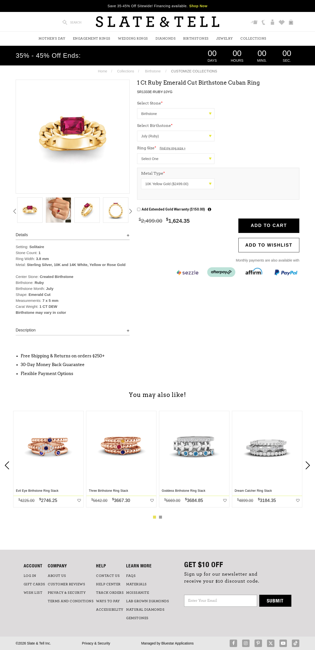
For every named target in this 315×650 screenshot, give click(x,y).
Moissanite (137, 593)
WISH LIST (33, 593)
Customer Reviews (66, 584)
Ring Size (161, 148)
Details (22, 235)
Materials (136, 584)
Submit (275, 600)
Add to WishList (269, 245)
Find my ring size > (173, 148)
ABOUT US (57, 576)
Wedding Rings (133, 38)
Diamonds (166, 38)
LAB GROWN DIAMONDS (147, 601)
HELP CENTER (108, 584)
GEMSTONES (137, 618)
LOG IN (30, 576)
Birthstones (196, 38)
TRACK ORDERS (110, 593)
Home (102, 71)
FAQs (131, 576)
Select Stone (150, 103)
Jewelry (224, 38)
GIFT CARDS (34, 584)
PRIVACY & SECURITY (67, 593)
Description (26, 330)
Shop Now (198, 6)
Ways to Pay (108, 601)
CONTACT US (108, 576)
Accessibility (109, 609)
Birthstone (153, 71)
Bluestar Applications (177, 643)
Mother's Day (52, 38)
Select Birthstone (155, 125)
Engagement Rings (91, 38)
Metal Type (153, 173)
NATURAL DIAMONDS (145, 609)
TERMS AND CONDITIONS (71, 601)
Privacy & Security (96, 643)
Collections (253, 38)
